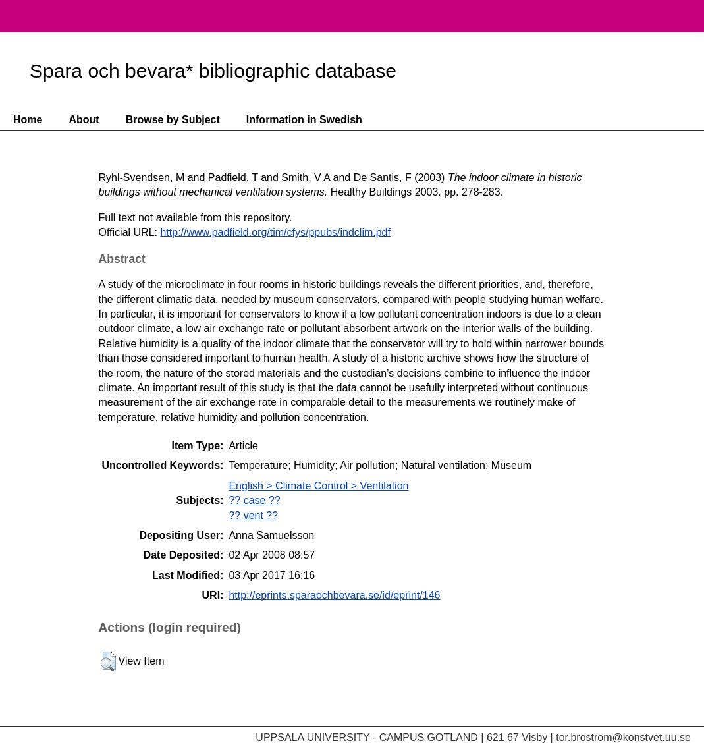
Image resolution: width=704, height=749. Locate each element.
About (83, 119)
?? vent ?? (253, 515)
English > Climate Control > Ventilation (318, 485)
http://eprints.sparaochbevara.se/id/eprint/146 (334, 595)
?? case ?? (254, 500)
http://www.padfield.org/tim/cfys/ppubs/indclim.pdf (275, 232)
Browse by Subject (173, 119)
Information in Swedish (304, 119)
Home (27, 119)
